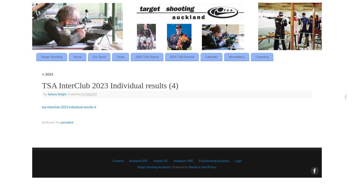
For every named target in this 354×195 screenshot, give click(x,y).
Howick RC (160, 160)
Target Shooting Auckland (153, 167)
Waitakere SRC (183, 160)
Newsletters (237, 56)
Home (77, 56)
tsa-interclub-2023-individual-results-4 (69, 107)
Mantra (193, 167)
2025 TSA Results (182, 56)
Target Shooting (52, 56)
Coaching (261, 56)
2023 (47, 74)
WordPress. (209, 167)
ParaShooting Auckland (214, 160)
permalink (67, 122)
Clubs (120, 56)
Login (238, 160)
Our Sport (99, 56)
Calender (211, 56)
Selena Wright (57, 94)
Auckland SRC (138, 160)
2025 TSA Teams (147, 56)
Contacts (118, 160)
